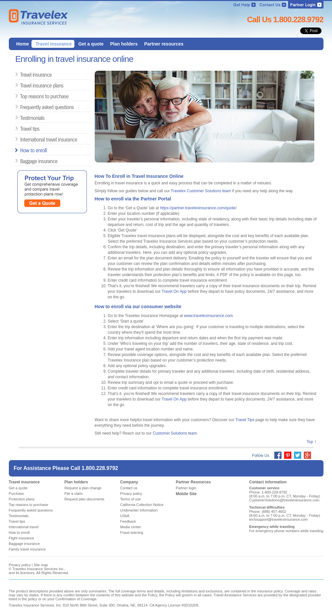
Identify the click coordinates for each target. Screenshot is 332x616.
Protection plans (22, 499)
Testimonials (22, 118)
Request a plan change (83, 488)
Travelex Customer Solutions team (201, 191)
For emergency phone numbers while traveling (286, 531)
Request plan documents (85, 499)
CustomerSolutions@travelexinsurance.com (284, 500)
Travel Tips (244, 420)
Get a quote (18, 488)
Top (309, 441)
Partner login (186, 488)
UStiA (124, 516)
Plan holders (76, 482)
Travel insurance (22, 74)
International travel (24, 527)
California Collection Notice (142, 505)
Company (129, 482)
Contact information (267, 482)
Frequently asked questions (22, 107)
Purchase (16, 493)
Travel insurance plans (22, 85)
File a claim (74, 493)
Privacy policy (131, 493)
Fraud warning (131, 532)
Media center (130, 527)
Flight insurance (21, 538)
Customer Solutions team (175, 433)
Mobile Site (186, 494)
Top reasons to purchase (22, 96)
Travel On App (174, 291)
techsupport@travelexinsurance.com (278, 519)
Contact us (129, 488)
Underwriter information (139, 510)
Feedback (128, 521)
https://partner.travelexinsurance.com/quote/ (198, 208)
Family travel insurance (27, 549)
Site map (41, 565)
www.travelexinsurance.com (208, 315)
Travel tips (22, 128)
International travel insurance (22, 139)
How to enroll (22, 150)
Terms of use (130, 499)
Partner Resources (193, 482)
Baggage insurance (22, 161)
